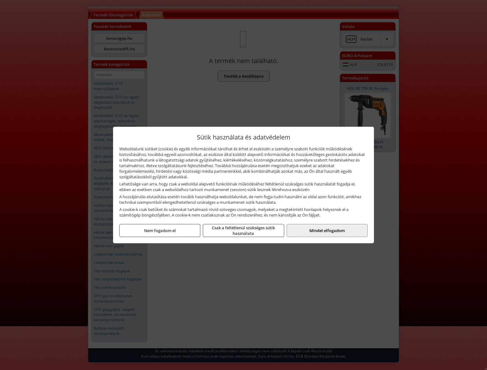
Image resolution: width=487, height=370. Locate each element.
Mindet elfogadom (327, 230)
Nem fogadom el (160, 230)
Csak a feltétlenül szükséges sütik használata (243, 230)
